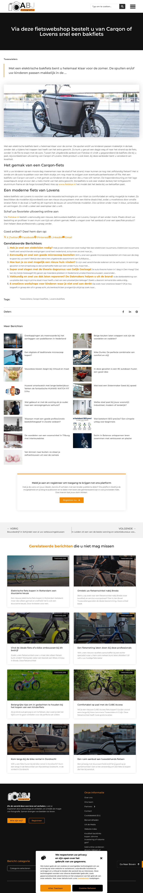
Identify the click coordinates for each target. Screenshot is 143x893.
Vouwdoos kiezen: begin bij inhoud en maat (47, 369)
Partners (89, 806)
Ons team (88, 802)
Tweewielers (10, 59)
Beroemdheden (91, 820)
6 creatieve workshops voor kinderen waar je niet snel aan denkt (51, 283)
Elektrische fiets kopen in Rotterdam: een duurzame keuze (33, 592)
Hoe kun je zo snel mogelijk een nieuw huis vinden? (42, 262)
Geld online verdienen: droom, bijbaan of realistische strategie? (94, 850)
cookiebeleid (83, 878)
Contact (88, 811)
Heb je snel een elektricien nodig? (31, 247)
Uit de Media (90, 824)
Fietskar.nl (13, 217)
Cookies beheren (87, 888)
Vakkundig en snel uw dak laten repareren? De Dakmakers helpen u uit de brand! (61, 276)
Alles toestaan (55, 888)
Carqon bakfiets (40, 299)
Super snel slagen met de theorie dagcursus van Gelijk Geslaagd (50, 269)
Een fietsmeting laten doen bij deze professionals (104, 647)
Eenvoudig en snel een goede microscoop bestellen (42, 254)
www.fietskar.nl (67, 184)
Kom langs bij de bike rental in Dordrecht (33, 759)
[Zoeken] (122, 6)
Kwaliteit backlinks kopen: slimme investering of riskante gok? (94, 838)
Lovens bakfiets (57, 299)
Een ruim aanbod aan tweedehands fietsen (101, 759)
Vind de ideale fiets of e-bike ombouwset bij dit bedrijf (37, 649)
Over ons (88, 797)
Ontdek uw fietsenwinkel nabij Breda (97, 590)
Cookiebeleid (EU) (92, 815)
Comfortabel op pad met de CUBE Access (100, 704)
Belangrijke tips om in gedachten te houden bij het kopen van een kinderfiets (37, 706)
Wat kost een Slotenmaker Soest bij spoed (115, 385)
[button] (101, 858)
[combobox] (105, 6)
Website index (90, 829)
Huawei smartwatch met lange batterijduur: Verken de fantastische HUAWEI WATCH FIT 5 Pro (47, 388)
